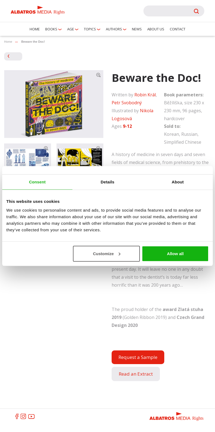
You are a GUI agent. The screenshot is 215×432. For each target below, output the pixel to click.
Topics (90, 29)
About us (155, 29)
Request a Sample (137, 357)
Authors (114, 29)
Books (51, 29)
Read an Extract (136, 374)
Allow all (175, 253)
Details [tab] (107, 182)
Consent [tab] (37, 182)
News (137, 29)
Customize (106, 253)
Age (70, 29)
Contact (177, 29)
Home (35, 29)
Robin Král (145, 95)
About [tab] (178, 182)
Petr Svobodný (127, 103)
